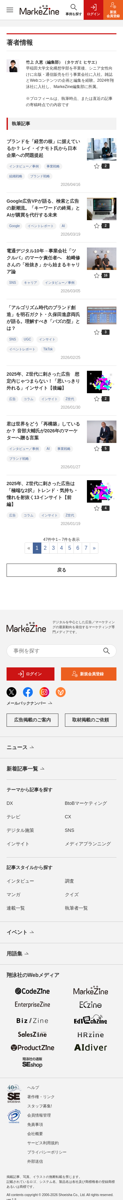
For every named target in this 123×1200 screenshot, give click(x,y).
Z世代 (70, 399)
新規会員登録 (88, 674)
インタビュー (20, 881)
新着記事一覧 (26, 769)
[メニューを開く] (10, 10)
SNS (12, 282)
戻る (61, 569)
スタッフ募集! (39, 1106)
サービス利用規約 (43, 1143)
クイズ (72, 894)
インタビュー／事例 (24, 166)
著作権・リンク (41, 1097)
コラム (28, 399)
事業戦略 (53, 166)
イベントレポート (41, 226)
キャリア (30, 282)
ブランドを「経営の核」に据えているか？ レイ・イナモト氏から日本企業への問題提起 (43, 148)
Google (14, 226)
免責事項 (35, 1124)
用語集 (18, 954)
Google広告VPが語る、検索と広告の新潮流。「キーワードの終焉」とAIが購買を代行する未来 (43, 208)
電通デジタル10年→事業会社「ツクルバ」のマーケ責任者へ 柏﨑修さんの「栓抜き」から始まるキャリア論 (43, 261)
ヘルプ (33, 1087)
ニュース (21, 748)
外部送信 (35, 1161)
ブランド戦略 (40, 176)
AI (63, 226)
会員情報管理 (39, 1115)
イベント (21, 932)
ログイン (29, 674)
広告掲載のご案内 (32, 719)
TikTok (48, 349)
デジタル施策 (20, 830)
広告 (12, 399)
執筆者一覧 (76, 908)
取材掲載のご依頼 (90, 719)
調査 (69, 881)
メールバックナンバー (30, 703)
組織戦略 (15, 176)
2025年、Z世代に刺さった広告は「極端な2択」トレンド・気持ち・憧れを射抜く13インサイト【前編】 (42, 494)
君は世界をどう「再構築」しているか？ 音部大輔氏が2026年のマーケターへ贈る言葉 (43, 430)
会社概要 (35, 1133)
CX (68, 816)
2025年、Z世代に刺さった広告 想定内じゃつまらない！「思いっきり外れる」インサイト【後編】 (43, 381)
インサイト (47, 339)
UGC (27, 339)
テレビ (13, 816)
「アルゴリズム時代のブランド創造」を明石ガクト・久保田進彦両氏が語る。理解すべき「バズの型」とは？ (43, 318)
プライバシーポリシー (47, 1152)
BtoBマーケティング (86, 803)
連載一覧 (16, 908)
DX (10, 803)
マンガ (13, 894)
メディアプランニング (88, 843)
